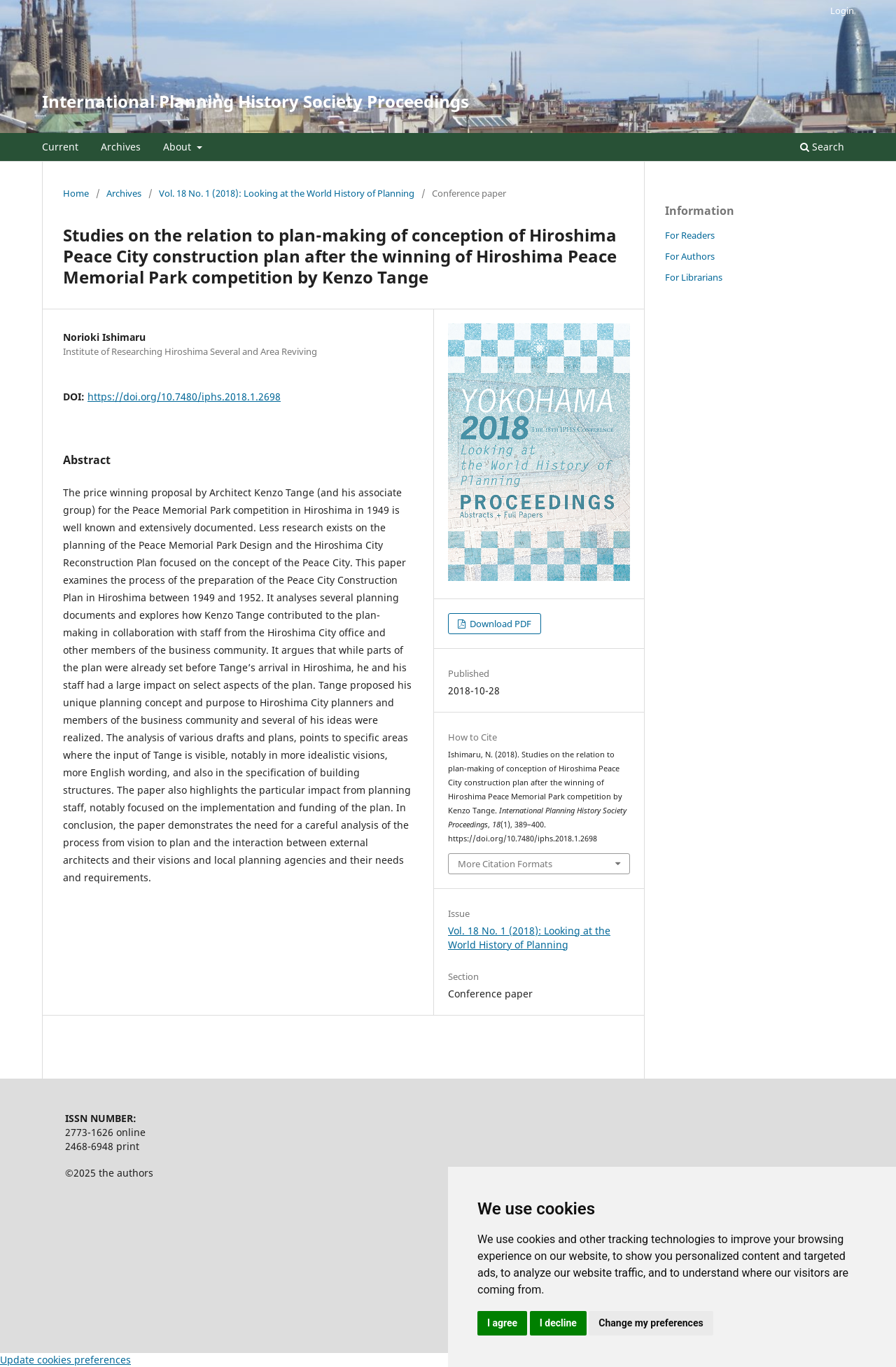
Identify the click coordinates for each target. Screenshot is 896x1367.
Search (822, 146)
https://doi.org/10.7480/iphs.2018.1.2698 (184, 396)
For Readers (690, 235)
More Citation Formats (505, 863)
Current (60, 146)
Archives (121, 146)
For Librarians (693, 277)
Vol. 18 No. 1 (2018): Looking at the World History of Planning (286, 193)
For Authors (690, 256)
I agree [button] (502, 1323)
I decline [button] (558, 1323)
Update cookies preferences (65, 1359)
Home (76, 193)
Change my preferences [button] (650, 1323)
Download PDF (499, 623)
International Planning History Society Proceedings (255, 101)
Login (842, 10)
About (178, 146)
